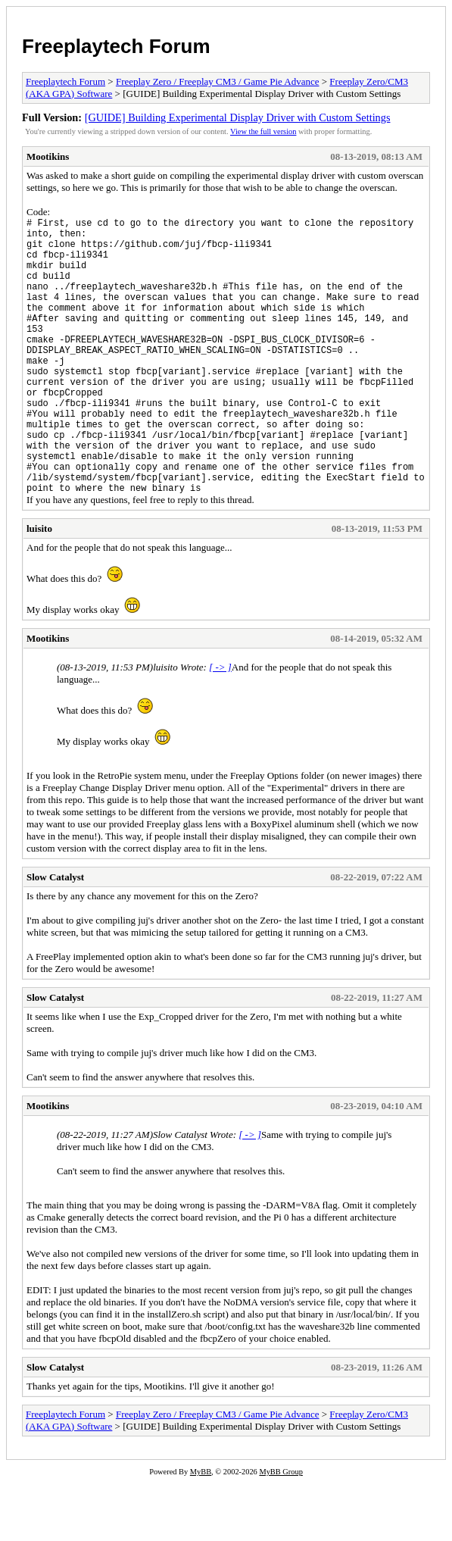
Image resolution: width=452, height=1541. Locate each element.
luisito (39, 587)
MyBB (200, 1531)
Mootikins (47, 156)
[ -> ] (220, 726)
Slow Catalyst (55, 936)
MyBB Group (280, 1531)
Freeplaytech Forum (116, 46)
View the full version (263, 131)
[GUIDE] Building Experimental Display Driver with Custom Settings (238, 117)
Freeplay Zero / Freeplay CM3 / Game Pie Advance (218, 81)
